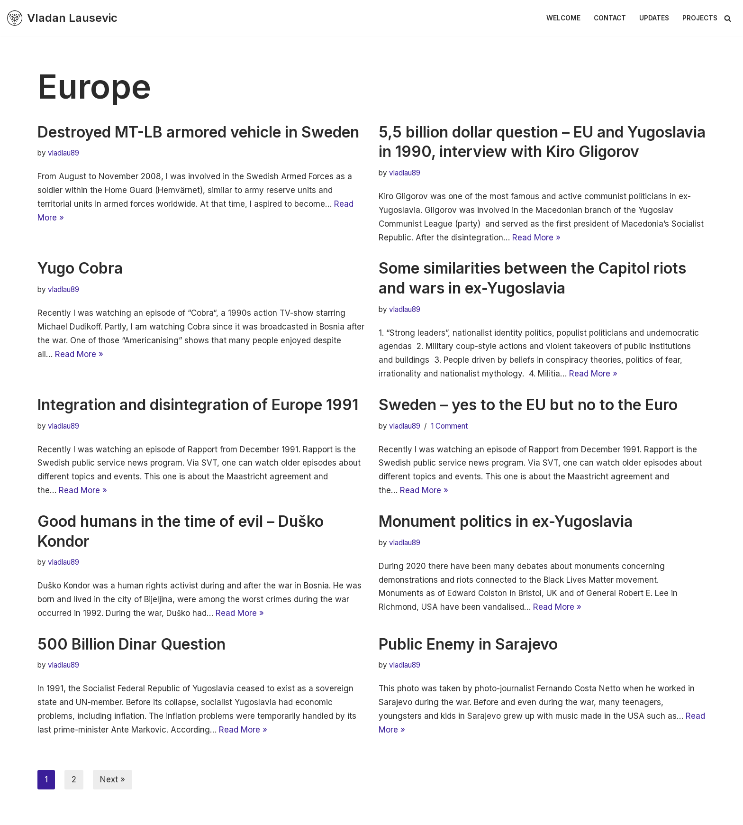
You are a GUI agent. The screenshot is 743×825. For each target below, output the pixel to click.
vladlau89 (63, 152)
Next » (112, 779)
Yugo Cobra (80, 268)
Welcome (563, 18)
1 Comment (449, 426)
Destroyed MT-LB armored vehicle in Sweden (198, 132)
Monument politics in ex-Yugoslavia (506, 521)
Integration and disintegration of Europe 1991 (197, 404)
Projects (699, 18)
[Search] (727, 18)
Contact (610, 18)
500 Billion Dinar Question (131, 644)
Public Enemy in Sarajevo (468, 644)
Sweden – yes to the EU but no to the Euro (528, 404)
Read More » (536, 237)
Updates (654, 18)
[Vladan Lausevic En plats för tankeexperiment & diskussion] (62, 18)
